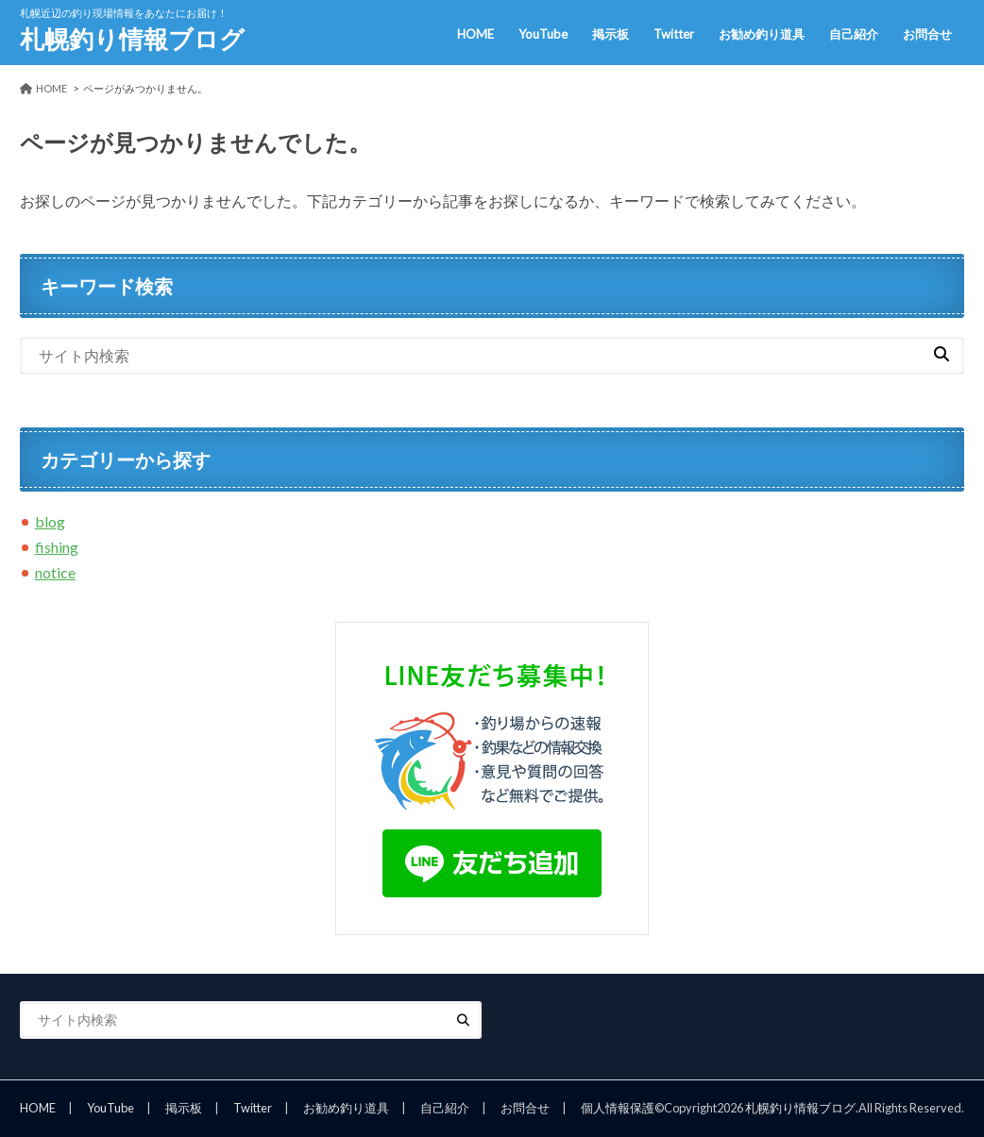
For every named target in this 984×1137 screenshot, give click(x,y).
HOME (475, 34)
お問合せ (927, 34)
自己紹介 (853, 34)
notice (55, 572)
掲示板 (610, 34)
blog (50, 521)
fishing (56, 547)
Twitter (673, 34)
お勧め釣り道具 (762, 34)
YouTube (543, 34)
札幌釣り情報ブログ (132, 39)
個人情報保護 (617, 1107)
